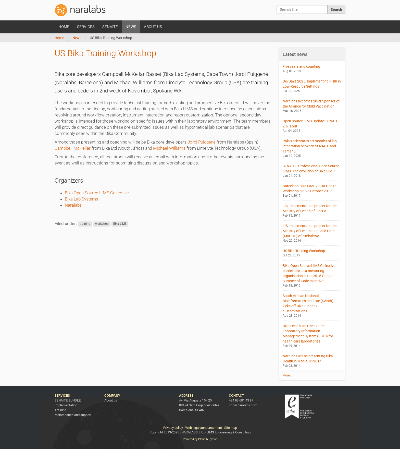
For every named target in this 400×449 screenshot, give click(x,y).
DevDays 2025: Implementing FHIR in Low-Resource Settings (312, 86)
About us (153, 27)
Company (112, 395)
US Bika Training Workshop (312, 253)
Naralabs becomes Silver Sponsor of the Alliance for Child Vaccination (312, 106)
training (85, 224)
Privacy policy (173, 428)
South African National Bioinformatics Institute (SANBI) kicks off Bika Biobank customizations (312, 306)
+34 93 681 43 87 (241, 400)
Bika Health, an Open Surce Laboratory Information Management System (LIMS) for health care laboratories (312, 336)
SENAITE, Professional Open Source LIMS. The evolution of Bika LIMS (312, 171)
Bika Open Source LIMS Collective (97, 192)
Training (60, 410)
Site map (230, 428)
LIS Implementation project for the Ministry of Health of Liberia (312, 211)
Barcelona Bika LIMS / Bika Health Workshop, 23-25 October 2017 (312, 191)
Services (86, 27)
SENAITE (110, 27)
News (131, 27)
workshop (102, 224)
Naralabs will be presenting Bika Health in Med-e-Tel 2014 (312, 361)
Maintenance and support (73, 415)
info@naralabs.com (243, 405)
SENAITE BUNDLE (68, 400)
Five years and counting (312, 68)
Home (63, 27)
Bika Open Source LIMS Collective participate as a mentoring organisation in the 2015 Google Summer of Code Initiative (312, 276)
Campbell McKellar (73, 148)
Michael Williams (169, 148)
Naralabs (73, 205)
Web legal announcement (203, 428)
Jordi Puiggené (202, 142)
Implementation (66, 405)
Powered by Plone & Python (200, 439)
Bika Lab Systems (81, 199)
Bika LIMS (120, 224)
